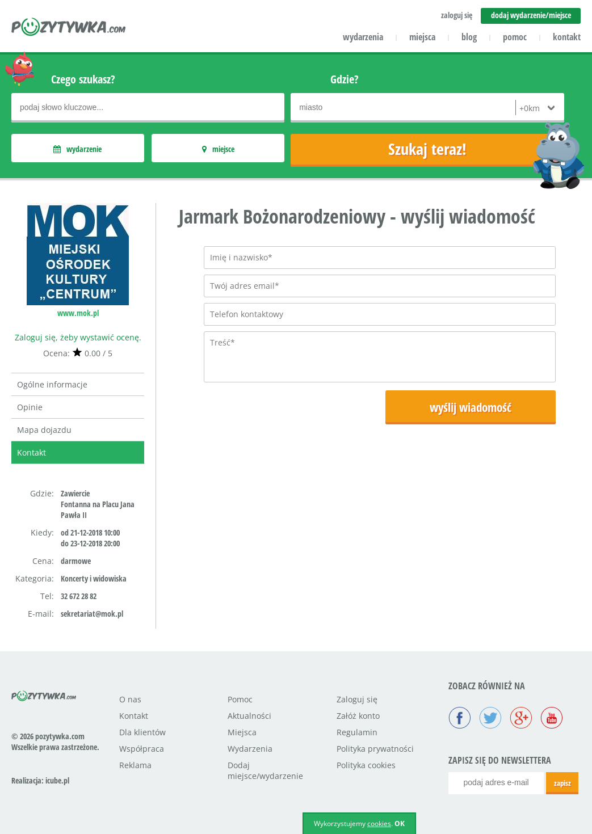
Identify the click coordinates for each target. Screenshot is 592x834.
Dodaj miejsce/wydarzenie (265, 770)
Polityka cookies (366, 765)
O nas (130, 699)
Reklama (135, 765)
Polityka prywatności (375, 748)
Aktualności (249, 715)
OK (399, 823)
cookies (379, 823)
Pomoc (240, 699)
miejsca (422, 37)
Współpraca (141, 748)
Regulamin (357, 732)
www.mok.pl (78, 313)
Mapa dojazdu (44, 429)
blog (469, 37)
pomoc (515, 37)
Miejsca (242, 732)
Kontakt (31, 452)
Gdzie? (344, 79)
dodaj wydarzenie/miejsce (531, 15)
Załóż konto (358, 715)
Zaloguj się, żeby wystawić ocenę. (78, 337)
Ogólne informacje (52, 384)
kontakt (567, 37)
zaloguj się (456, 15)
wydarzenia (363, 37)
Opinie (30, 407)
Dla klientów (142, 732)
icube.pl (57, 780)
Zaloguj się (357, 699)
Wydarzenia (250, 748)
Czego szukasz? (83, 79)
